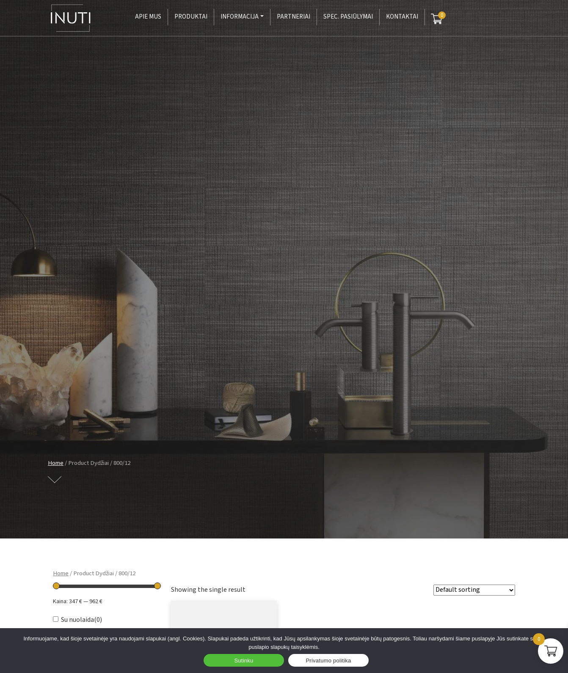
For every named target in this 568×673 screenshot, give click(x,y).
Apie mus (148, 16)
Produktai (190, 16)
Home (55, 463)
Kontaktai (402, 16)
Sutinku (243, 660)
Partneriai (293, 16)
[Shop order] (474, 590)
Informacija (240, 16)
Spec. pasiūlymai (348, 16)
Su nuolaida (81, 619)
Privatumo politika (328, 660)
